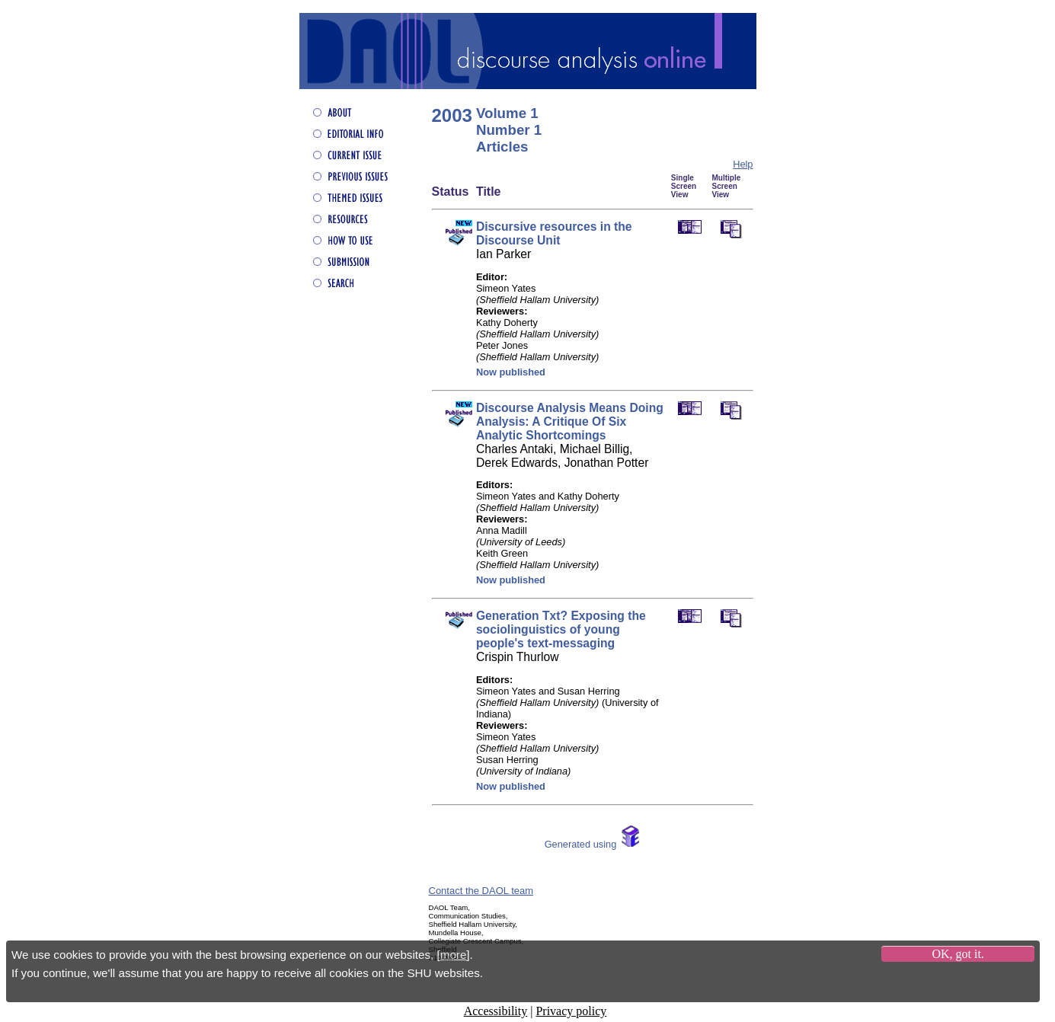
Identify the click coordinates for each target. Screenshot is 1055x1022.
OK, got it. (957, 953)
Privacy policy (570, 1010)
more (453, 954)
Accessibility (496, 1010)
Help (743, 164)
